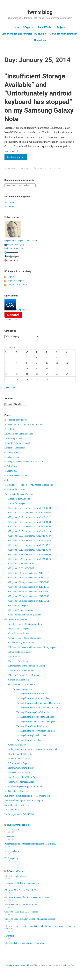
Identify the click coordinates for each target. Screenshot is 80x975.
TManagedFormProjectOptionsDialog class (35, 731)
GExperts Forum (15, 871)
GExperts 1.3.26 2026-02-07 (21, 568)
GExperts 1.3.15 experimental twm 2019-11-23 (29, 531)
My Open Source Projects (16, 791)
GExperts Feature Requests (20, 610)
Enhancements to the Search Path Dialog (26, 666)
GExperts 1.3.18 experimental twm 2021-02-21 (29, 545)
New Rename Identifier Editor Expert (21, 904)
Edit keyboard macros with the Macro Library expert (32, 647)
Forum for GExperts (17, 503)
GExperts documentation (15, 619)
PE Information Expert (18, 763)
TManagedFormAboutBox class (30, 693)
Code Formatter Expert (18, 633)
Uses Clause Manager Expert (21, 782)
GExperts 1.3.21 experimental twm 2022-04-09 (29, 554)
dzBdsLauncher (11, 452)
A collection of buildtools (15, 420)
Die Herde (9, 836)
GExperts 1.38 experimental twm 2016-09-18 (28, 582)
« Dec (7, 387)
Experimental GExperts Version (18, 494)
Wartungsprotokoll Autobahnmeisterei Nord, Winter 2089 (30, 844)
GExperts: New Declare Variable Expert (22, 890)
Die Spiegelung (11, 858)
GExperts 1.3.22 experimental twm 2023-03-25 (29, 559)
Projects (60, 27)
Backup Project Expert (18, 628)
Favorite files (10, 936)
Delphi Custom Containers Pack (18, 434)
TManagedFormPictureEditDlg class (32, 726)
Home (16, 27)
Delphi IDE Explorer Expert (17, 443)
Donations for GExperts (19, 499)
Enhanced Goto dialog (18, 661)
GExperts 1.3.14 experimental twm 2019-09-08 (29, 526)
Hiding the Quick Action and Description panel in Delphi (34, 749)
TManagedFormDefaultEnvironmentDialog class (38, 703)
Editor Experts (14, 656)
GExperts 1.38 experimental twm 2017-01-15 (28, 591)
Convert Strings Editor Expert (21, 642)
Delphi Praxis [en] (14, 244)
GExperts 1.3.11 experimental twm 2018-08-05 (29, 512)
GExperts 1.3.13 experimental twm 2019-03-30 (29, 522)
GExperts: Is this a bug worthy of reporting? (24, 943)
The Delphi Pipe (11, 809)
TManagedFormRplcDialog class (31, 735)
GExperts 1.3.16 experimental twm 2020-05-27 (29, 536)
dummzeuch (12, 168)
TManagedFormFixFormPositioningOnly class (37, 707)
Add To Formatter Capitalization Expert (26, 624)
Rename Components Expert (21, 768)
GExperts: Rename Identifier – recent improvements (27, 897)
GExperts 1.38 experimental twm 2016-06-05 (28, 573)
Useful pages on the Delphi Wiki (19, 814)
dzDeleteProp (10, 466)
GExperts (28, 27)
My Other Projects (12, 319)
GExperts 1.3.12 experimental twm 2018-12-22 (29, 517)
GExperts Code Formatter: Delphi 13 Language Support (29, 919)
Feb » (13, 387)
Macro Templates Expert (19, 758)
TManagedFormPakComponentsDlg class (35, 717)
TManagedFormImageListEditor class (33, 712)
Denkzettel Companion (14, 448)
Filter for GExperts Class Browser (23, 675)
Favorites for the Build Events (21, 670)
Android (27, 168)
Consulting (40, 40)
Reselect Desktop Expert (19, 772)
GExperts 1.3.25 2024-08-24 (21, 563)
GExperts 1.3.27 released (15, 876)
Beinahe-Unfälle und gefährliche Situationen (24, 424)
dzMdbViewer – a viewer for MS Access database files (29, 485)
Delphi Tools (44, 27)
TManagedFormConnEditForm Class (33, 698)
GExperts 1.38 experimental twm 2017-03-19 (28, 596)
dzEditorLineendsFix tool (15, 475)
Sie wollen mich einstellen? (63, 33)
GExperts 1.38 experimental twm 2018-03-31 (28, 601)
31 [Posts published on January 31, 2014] (47, 379)
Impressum (9, 202)
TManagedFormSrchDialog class (31, 740)
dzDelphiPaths (11, 471)
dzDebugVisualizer (13, 457)
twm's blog (40, 12)
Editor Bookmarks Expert (19, 652)
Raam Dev (69, 965)
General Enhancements (18, 680)
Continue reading (17, 157)
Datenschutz (10, 206)
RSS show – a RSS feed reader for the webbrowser (27, 796)
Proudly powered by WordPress (19, 965)
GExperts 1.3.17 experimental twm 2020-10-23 (29, 540)
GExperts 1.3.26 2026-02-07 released (21, 912)
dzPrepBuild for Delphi (14, 489)
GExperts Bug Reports (18, 605)
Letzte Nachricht (11, 851)
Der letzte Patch (11, 829)
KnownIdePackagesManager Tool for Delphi (24, 786)
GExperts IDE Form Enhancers (22, 684)
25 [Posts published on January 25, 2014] (57, 374)
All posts (9, 276)
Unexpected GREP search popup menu (21, 883)
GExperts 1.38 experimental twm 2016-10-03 (28, 587)
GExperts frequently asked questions (24, 615)
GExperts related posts (15, 284)
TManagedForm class (22, 689)
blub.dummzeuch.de (13, 248)
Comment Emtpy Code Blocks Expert (25, 638)
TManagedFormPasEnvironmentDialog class (36, 721)
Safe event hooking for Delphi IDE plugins (24, 33)
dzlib (6, 480)
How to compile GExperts (20, 754)
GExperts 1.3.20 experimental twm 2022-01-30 (29, 550)
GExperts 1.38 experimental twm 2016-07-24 (28, 577)
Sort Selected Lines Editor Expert (23, 777)
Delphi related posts (14, 280)
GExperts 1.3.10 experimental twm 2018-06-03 (29, 508)
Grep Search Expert (17, 745)
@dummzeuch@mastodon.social (20, 240)
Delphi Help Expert (13, 438)
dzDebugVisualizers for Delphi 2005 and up (24, 461)
